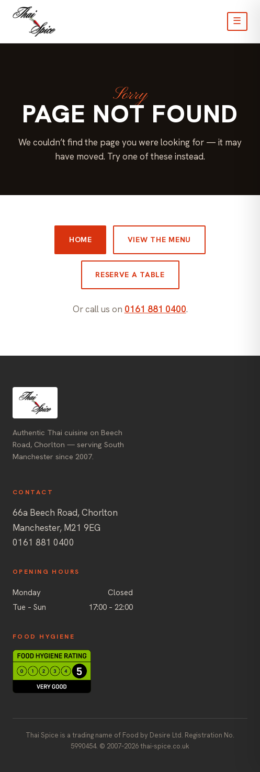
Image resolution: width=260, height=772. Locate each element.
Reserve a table (130, 274)
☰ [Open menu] (237, 21)
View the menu (159, 239)
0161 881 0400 (155, 309)
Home (80, 239)
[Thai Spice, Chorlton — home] (34, 21)
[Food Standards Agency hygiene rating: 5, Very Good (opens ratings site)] (130, 671)
